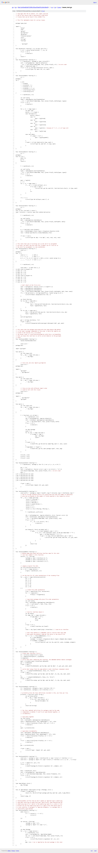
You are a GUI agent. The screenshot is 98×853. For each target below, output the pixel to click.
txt (92, 850)
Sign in (94, 2)
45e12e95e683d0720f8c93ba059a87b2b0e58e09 (33, 7)
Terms (17, 850)
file (43, 11)
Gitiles (9, 850)
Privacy (13, 850)
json (95, 850)
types (59, 7)
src (52, 7)
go (13, 7)
